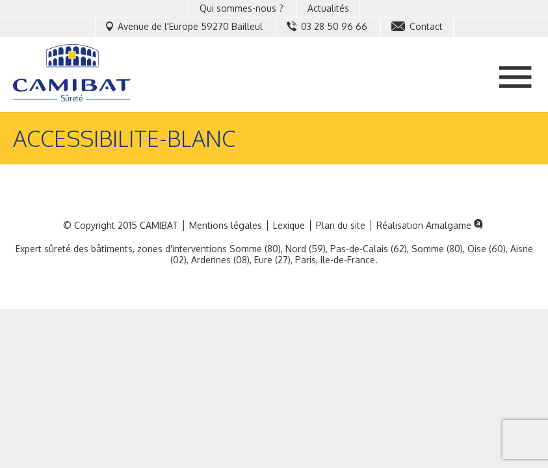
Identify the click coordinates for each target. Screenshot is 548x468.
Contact (417, 26)
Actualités (328, 8)
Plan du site (340, 225)
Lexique (289, 225)
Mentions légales (225, 225)
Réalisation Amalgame (431, 225)
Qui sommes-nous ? (241, 8)
